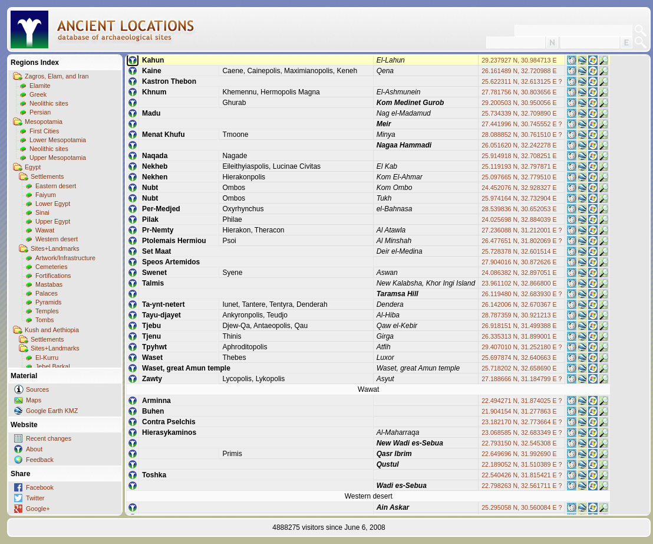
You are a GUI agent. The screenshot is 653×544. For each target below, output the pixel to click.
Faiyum (45, 194)
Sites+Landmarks (55, 248)
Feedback (40, 459)
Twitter (35, 498)
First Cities (44, 131)
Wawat (44, 230)
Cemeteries (51, 266)
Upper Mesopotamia (57, 157)
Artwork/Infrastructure (65, 257)
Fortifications (53, 275)
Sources (37, 389)
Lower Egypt (52, 203)
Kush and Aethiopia (52, 329)
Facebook (40, 487)
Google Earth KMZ (52, 410)
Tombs (44, 319)
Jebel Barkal (52, 366)
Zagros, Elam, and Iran (56, 76)
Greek (38, 94)
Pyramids (48, 302)
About (34, 449)
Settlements (47, 176)
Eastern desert (55, 185)
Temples (47, 310)
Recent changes (48, 438)
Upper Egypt (52, 221)
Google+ (38, 508)
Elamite (40, 85)
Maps (33, 400)
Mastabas (48, 284)
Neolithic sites (48, 103)
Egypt (33, 167)
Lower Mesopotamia (57, 139)
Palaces (46, 293)
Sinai (42, 212)
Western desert (56, 238)
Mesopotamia (43, 121)
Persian (40, 112)
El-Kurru (46, 357)
